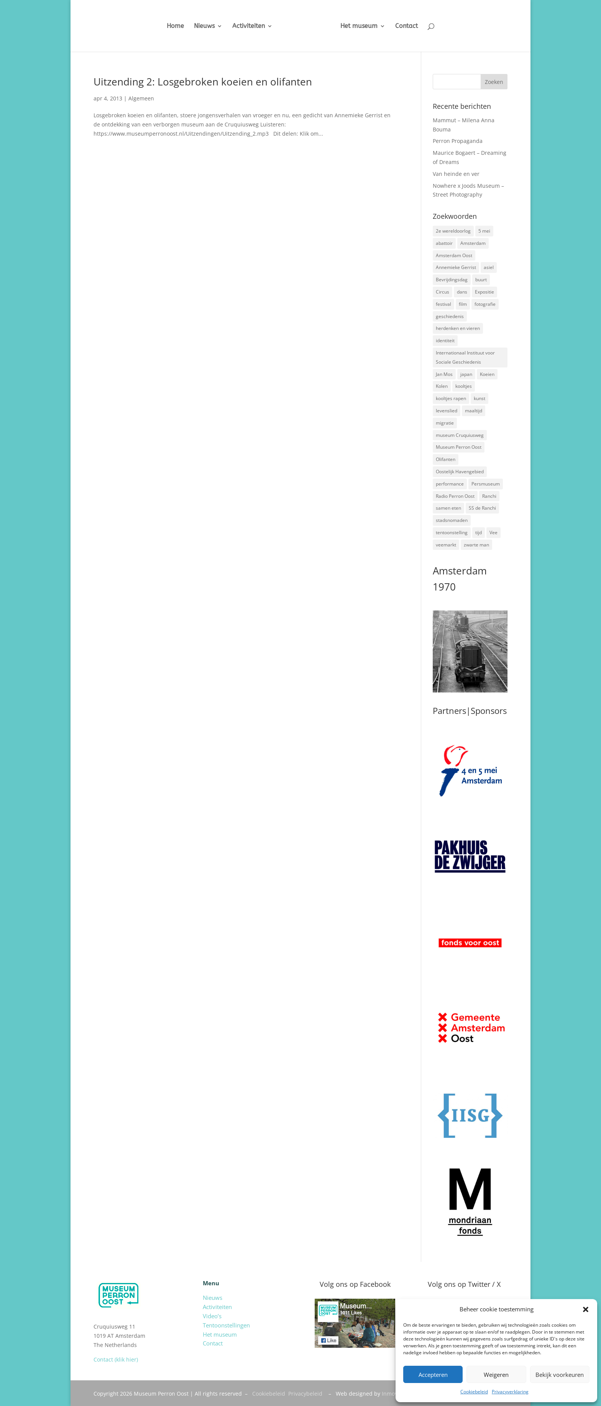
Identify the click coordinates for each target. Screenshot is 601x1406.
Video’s (212, 1316)
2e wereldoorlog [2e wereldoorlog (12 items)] (453, 231)
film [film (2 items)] (463, 304)
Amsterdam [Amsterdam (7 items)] (473, 243)
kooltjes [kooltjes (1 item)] (463, 386)
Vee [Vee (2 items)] (493, 532)
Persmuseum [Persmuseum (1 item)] (485, 484)
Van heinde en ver (456, 173)
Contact (412, 26)
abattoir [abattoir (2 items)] (444, 243)
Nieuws (198, 26)
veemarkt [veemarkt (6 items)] (446, 544)
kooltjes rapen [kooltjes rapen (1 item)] (451, 398)
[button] (586, 1309)
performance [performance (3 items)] (450, 484)
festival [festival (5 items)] (443, 304)
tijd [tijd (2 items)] (478, 532)
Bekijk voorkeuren (559, 1374)
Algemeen (141, 98)
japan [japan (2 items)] (466, 374)
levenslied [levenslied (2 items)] (446, 410)
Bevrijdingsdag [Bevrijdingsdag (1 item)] (452, 279)
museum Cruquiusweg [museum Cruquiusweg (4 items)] (460, 435)
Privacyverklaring (510, 1391)
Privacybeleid (305, 1393)
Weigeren (496, 1374)
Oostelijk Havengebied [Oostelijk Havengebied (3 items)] (460, 471)
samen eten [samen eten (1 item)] (448, 508)
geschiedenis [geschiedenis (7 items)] (450, 316)
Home (169, 26)
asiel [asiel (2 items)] (489, 267)
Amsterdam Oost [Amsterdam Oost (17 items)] (454, 255)
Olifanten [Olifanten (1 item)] (445, 459)
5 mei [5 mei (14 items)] (484, 231)
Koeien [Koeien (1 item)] (487, 374)
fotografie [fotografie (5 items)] (485, 304)
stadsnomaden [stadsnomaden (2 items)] (452, 520)
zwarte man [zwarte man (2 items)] (476, 544)
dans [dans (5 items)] (462, 292)
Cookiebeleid (474, 1391)
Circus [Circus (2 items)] (442, 292)
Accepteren (433, 1374)
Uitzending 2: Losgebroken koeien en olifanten (203, 82)
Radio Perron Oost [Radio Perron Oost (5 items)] (455, 496)
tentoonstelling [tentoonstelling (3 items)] (452, 532)
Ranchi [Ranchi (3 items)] (489, 496)
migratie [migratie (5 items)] (445, 423)
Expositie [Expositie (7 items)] (484, 292)
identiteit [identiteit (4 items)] (445, 340)
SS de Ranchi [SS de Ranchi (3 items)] (482, 508)
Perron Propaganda (458, 140)
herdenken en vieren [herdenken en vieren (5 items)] (458, 328)
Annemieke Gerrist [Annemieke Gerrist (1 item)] (456, 267)
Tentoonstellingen (226, 1325)
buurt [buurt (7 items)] (481, 279)
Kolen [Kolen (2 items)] (442, 386)
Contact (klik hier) (116, 1359)
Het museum (364, 26)
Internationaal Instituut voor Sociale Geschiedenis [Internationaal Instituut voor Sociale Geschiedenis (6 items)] (465, 357)
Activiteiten (242, 26)
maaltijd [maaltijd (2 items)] (473, 410)
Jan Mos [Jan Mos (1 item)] (444, 374)
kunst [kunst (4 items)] (479, 398)
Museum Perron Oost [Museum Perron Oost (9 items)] (458, 447)
